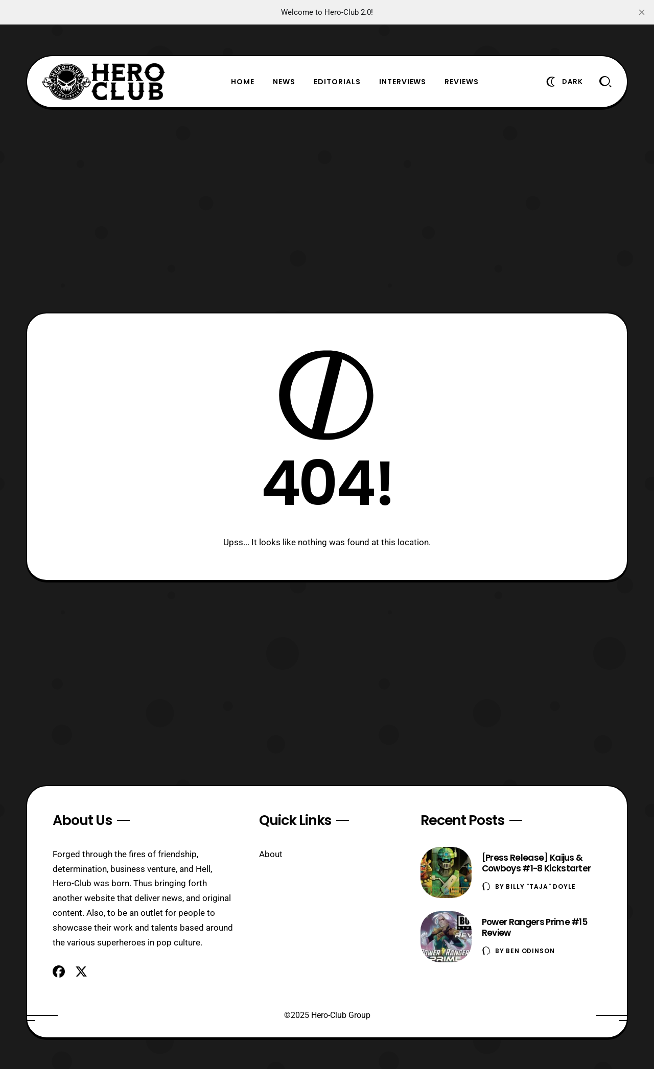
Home (242, 82)
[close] (642, 12)
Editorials (337, 82)
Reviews (462, 82)
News (284, 82)
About (271, 854)
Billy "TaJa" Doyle (540, 886)
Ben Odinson (530, 950)
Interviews (403, 82)
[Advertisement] (327, 210)
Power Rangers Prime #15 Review (534, 927)
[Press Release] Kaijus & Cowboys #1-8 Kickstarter (536, 863)
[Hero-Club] (103, 81)
